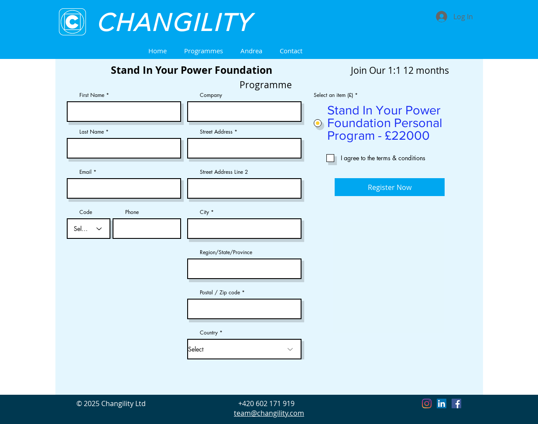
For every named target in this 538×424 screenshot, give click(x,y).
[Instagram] (427, 403)
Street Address (216, 131)
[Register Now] (390, 187)
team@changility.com (269, 413)
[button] (203, 50)
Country (209, 332)
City (204, 212)
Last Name (91, 131)
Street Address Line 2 (224, 172)
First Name (91, 95)
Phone (132, 212)
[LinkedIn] (441, 403)
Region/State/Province (226, 252)
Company (211, 95)
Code (85, 212)
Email (85, 172)
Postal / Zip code (220, 292)
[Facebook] (456, 403)
